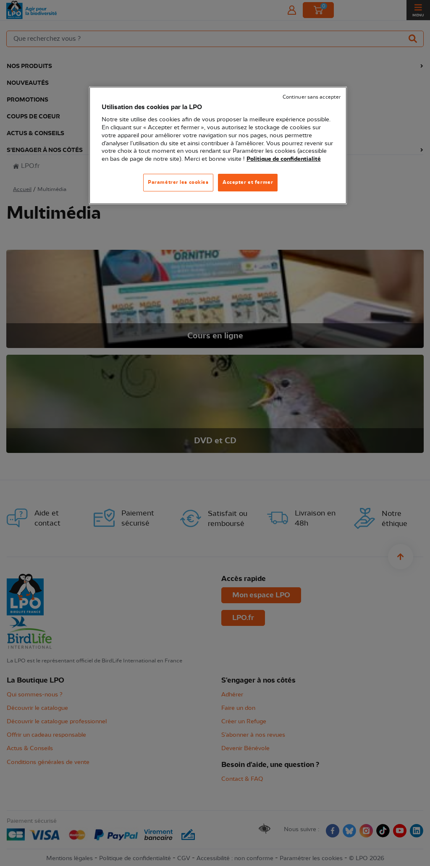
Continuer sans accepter (312, 97)
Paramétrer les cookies (178, 182)
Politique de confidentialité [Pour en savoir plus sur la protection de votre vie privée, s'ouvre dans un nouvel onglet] (283, 159)
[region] (218, 145)
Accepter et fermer (248, 182)
